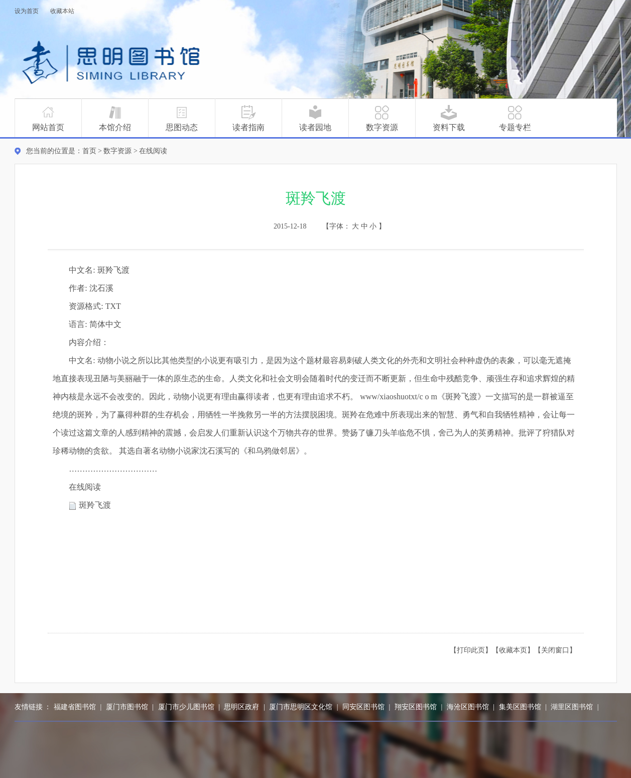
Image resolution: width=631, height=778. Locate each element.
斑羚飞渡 (95, 505)
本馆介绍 (115, 118)
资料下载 (449, 118)
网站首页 (48, 118)
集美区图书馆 (520, 707)
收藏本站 (62, 11)
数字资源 (382, 118)
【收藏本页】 (513, 650)
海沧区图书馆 (468, 707)
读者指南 (248, 118)
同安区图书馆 (363, 707)
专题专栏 (515, 118)
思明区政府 (241, 707)
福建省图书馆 (75, 707)
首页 (89, 151)
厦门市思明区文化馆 (300, 707)
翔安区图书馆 (416, 707)
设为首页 (27, 11)
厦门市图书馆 (127, 707)
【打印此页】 (471, 650)
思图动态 (182, 118)
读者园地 (315, 118)
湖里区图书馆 (572, 707)
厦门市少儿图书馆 (186, 707)
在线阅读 (153, 151)
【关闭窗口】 (555, 650)
